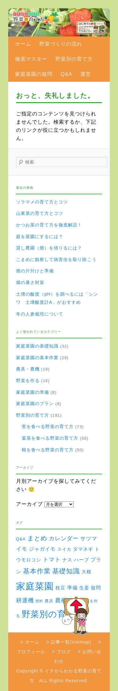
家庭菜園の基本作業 (37, 357)
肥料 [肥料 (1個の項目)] (39, 601)
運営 (85, 74)
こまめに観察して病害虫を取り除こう (56, 259)
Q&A (66, 74)
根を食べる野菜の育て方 (48, 449)
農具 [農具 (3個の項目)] (49, 601)
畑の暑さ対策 (30, 282)
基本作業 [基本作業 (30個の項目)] (37, 571)
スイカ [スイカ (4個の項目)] (64, 549)
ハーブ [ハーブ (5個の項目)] (81, 559)
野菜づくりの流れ (60, 44)
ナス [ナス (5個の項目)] (67, 559)
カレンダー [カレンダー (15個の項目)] (64, 538)
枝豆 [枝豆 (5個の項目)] (60, 587)
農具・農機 (28, 368)
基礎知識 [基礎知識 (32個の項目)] (66, 571)
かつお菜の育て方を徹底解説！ (49, 224)
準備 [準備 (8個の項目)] (72, 587)
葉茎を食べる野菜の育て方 (50, 438)
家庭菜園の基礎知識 (37, 345)
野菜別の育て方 (74, 59)
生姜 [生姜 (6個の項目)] (84, 587)
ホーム (23, 44)
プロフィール (31, 651)
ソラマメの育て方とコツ (42, 201)
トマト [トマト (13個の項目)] (52, 559)
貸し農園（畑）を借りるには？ (49, 247)
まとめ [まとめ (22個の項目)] (37, 538)
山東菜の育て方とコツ (40, 213)
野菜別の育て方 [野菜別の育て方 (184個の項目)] (53, 614)
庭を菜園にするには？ (40, 236)
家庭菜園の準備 (32, 392)
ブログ (64, 651)
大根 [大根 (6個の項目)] (86, 571)
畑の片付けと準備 (35, 270)
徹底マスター (31, 59)
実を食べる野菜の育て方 (48, 426)
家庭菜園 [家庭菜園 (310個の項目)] (35, 586)
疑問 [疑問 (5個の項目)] (96, 587)
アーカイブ (29, 504)
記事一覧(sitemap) (71, 641)
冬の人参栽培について (40, 313)
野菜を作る (28, 380)
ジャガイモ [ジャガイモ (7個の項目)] (42, 549)
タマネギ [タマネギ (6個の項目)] (83, 549)
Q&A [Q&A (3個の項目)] (21, 539)
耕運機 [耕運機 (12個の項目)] (25, 600)
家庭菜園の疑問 (34, 74)
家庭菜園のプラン (35, 403)
